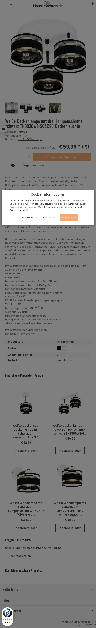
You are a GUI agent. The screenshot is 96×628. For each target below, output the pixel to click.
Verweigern (50, 217)
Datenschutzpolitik (20, 210)
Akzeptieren (69, 217)
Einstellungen (30, 217)
